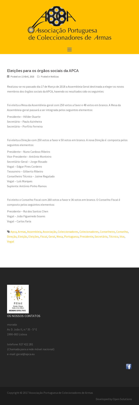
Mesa (59, 236)
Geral (52, 236)
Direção (12, 236)
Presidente (86, 236)
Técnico (113, 236)
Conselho (122, 231)
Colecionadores (89, 231)
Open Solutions (122, 399)
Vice (122, 236)
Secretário (101, 236)
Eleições (33, 236)
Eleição (22, 236)
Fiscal (43, 236)
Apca (14, 231)
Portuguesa (71, 236)
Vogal (10, 241)
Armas (22, 231)
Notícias (55, 76)
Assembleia (34, 231)
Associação (49, 231)
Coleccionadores (68, 231)
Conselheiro (107, 231)
